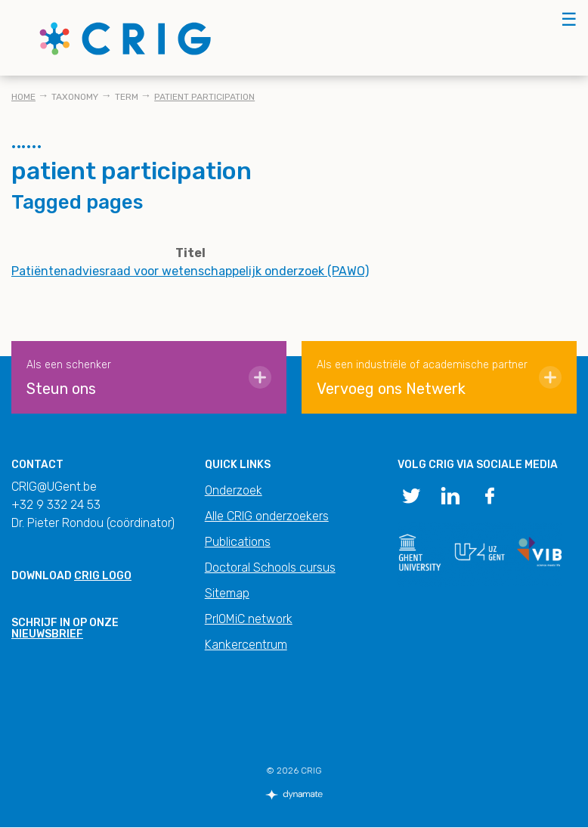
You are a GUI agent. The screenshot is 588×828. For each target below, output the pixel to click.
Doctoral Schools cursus (270, 567)
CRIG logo (103, 575)
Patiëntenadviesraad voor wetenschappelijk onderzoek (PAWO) (190, 271)
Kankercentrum (246, 644)
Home (23, 96)
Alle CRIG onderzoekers (267, 516)
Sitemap (227, 593)
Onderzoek (233, 490)
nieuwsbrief (47, 634)
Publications (238, 542)
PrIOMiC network (248, 619)
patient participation (204, 96)
